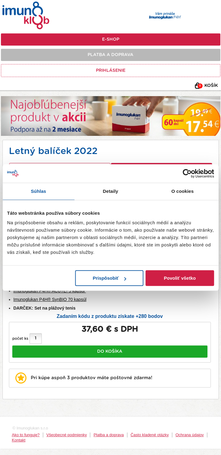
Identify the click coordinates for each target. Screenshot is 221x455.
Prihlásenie (110, 70)
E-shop (110, 39)
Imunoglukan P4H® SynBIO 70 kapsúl (50, 299)
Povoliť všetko (180, 278)
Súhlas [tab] (38, 191)
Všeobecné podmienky (66, 435)
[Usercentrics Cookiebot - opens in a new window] (187, 173)
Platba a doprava (110, 55)
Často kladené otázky (150, 435)
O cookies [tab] (183, 191)
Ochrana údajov (190, 435)
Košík (208, 85)
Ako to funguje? (26, 435)
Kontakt (19, 440)
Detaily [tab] (110, 191)
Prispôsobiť (109, 278)
